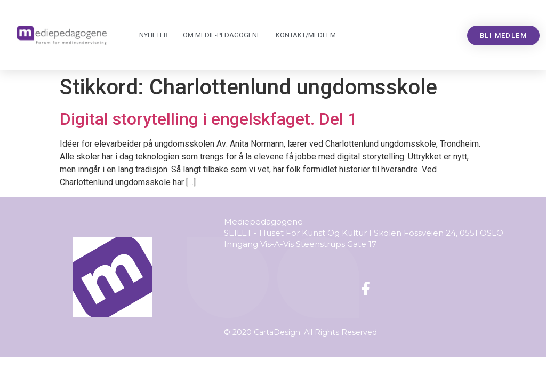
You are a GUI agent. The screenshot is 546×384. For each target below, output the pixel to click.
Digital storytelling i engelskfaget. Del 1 (208, 119)
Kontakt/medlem (306, 35)
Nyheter (153, 35)
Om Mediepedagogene (222, 35)
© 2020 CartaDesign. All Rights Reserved (300, 332)
